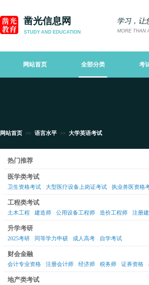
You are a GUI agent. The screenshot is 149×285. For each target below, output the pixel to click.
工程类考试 (23, 202)
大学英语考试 (85, 133)
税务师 (108, 264)
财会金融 (20, 254)
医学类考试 (23, 176)
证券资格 (132, 264)
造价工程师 (114, 213)
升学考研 (20, 228)
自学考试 (111, 238)
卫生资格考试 (24, 187)
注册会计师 (60, 264)
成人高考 (84, 238)
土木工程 (19, 213)
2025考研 (19, 238)
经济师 (86, 264)
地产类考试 (23, 279)
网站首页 (11, 133)
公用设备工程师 (75, 213)
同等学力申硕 (51, 238)
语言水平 (46, 133)
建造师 (43, 213)
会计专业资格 (24, 264)
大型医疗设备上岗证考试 (76, 187)
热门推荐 (20, 160)
